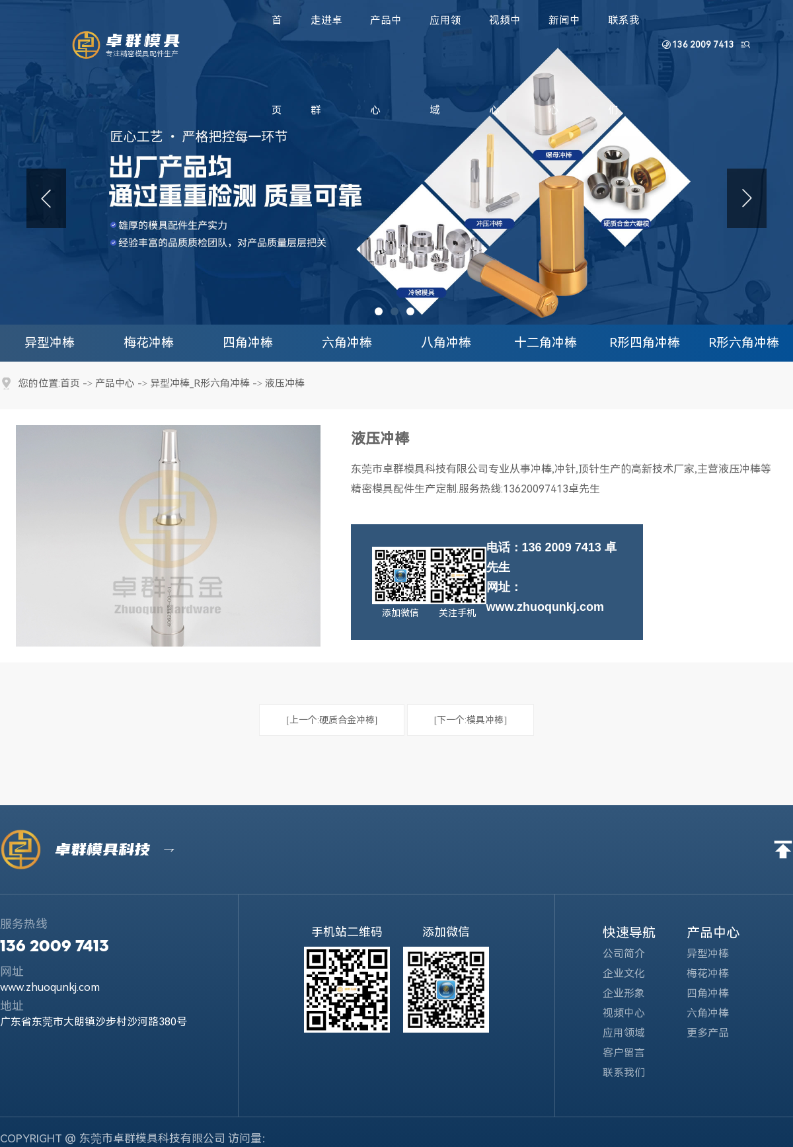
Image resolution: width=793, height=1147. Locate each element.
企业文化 (632, 969)
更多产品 (716, 1029)
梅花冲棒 (149, 342)
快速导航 (629, 929)
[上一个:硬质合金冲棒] (331, 716)
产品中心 (115, 384)
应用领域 (633, 1029)
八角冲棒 (446, 342)
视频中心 (633, 1009)
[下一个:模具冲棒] (470, 716)
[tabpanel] (396, 162)
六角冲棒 (347, 342)
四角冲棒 (248, 342)
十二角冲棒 (545, 342)
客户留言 (633, 1049)
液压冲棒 (285, 384)
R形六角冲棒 (743, 342)
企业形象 (633, 989)
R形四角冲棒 (644, 342)
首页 (70, 384)
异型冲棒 (49, 342)
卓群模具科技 (109, 845)
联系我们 (633, 1068)
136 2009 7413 (703, 44)
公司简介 (633, 949)
